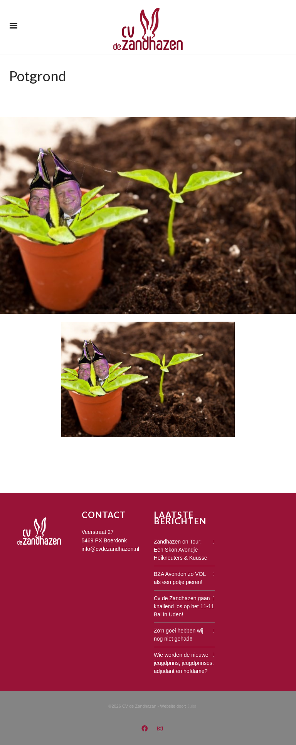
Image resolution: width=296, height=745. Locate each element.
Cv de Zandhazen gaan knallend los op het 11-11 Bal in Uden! (184, 606)
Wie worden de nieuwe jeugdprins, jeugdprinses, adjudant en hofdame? (184, 663)
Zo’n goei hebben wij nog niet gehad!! (178, 635)
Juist (191, 706)
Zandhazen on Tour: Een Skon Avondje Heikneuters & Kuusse (180, 550)
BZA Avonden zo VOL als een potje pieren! (180, 578)
